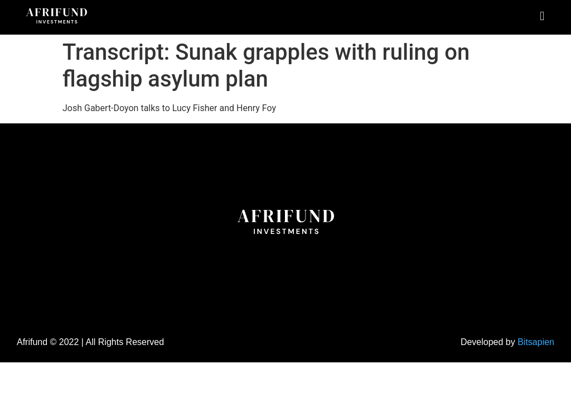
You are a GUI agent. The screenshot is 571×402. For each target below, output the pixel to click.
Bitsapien (535, 342)
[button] (542, 16)
